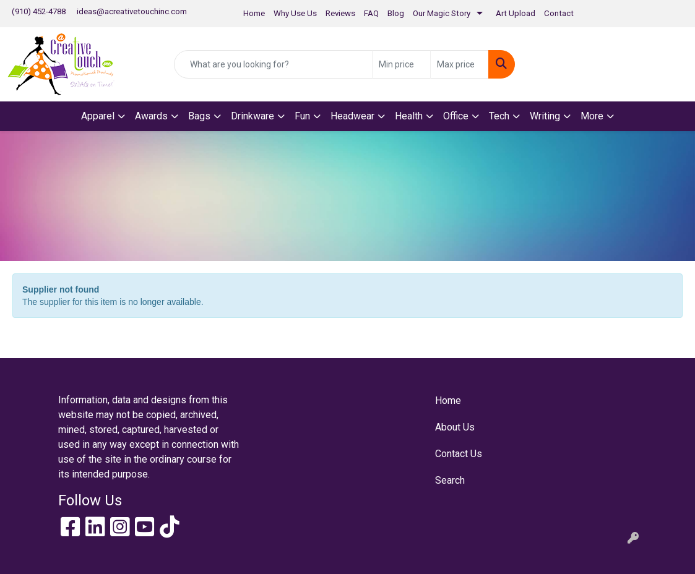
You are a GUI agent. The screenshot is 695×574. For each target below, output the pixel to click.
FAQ (371, 13)
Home (254, 13)
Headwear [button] (352, 116)
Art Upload (515, 13)
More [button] (592, 116)
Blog (395, 13)
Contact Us (458, 454)
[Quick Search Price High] (459, 64)
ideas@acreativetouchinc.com (132, 11)
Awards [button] (151, 116)
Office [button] (455, 116)
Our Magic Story (441, 13)
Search (450, 480)
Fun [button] (302, 116)
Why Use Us (295, 13)
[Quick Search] (273, 64)
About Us (455, 427)
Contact (559, 13)
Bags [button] (199, 116)
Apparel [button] (97, 116)
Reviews (340, 13)
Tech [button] (499, 116)
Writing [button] (545, 116)
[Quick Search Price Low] (401, 64)
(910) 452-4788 (39, 11)
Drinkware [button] (252, 116)
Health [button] (409, 116)
